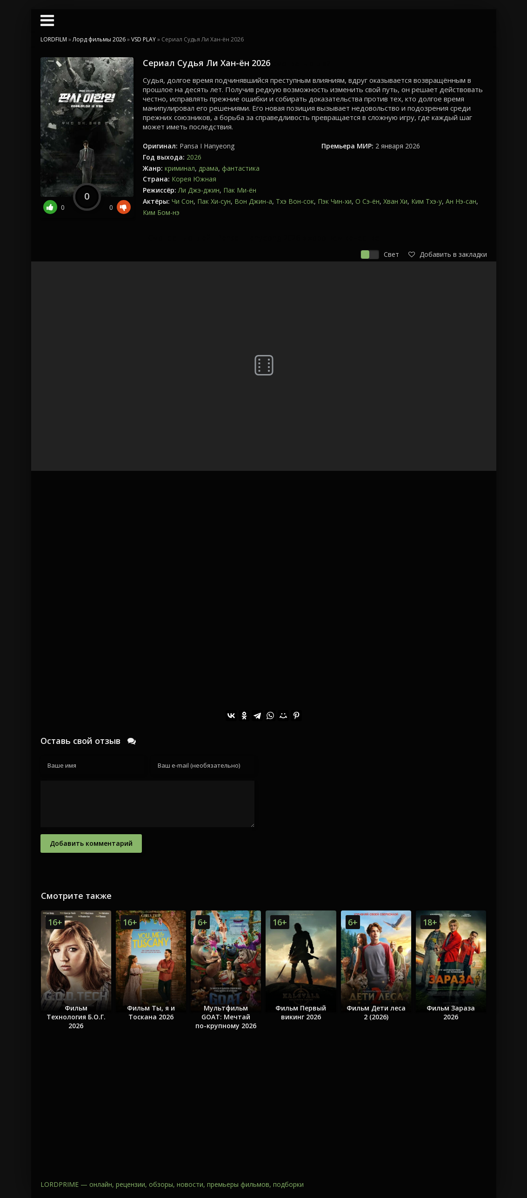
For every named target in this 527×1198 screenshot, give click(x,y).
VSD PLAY (143, 39)
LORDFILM (53, 39)
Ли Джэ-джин (199, 190)
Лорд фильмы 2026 (99, 39)
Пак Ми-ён (239, 190)
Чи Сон (182, 201)
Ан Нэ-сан (461, 201)
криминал (180, 168)
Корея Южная (194, 178)
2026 (194, 157)
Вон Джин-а (253, 201)
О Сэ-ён (367, 201)
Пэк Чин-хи (335, 201)
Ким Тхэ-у (426, 201)
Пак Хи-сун (214, 201)
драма (208, 168)
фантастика (241, 168)
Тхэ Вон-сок (295, 201)
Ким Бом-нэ (161, 212)
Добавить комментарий (91, 843)
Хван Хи (395, 201)
